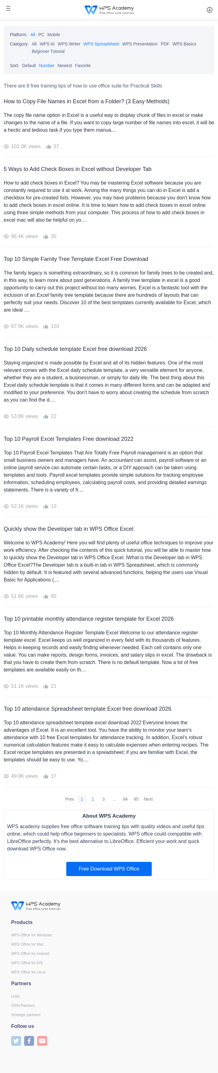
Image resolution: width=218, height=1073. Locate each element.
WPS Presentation (140, 43)
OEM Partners (23, 1005)
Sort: (14, 65)
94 (125, 799)
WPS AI (47, 43)
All (32, 34)
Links (15, 996)
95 (136, 799)
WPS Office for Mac (27, 944)
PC (41, 34)
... (114, 799)
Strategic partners (26, 1015)
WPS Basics (184, 43)
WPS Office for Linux (28, 972)
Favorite (83, 65)
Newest (65, 65)
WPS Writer (69, 43)
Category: (19, 43)
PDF (165, 43)
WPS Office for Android (30, 954)
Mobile (53, 34)
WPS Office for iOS (27, 963)
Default (29, 65)
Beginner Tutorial (48, 51)
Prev (69, 799)
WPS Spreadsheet (101, 43)
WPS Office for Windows (31, 935)
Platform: (18, 34)
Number (46, 65)
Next (148, 799)
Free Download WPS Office (109, 868)
